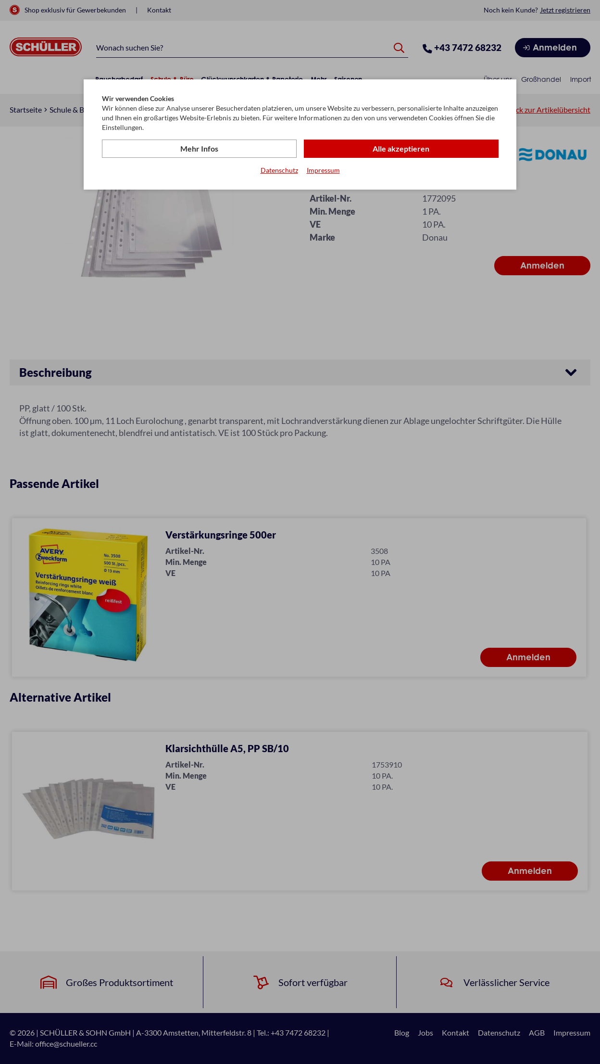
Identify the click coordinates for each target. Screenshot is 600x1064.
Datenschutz (279, 170)
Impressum (323, 170)
